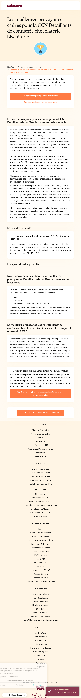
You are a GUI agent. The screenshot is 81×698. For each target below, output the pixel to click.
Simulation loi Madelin (40, 509)
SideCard (41, 437)
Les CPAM (40, 559)
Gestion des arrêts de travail (40, 501)
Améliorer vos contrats (40, 472)
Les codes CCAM (40, 562)
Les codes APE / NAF (40, 544)
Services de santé (40, 577)
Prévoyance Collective (40, 433)
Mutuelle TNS (40, 441)
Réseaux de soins (40, 574)
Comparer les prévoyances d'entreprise (40, 95)
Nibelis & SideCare (40, 605)
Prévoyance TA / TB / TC (40, 512)
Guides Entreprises (40, 536)
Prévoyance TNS (40, 445)
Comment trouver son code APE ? (55, 356)
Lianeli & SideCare (40, 612)
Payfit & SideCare (40, 598)
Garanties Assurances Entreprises (40, 581)
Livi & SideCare (40, 609)
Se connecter (40, 456)
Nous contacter (40, 636)
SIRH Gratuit (40, 494)
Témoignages (40, 644)
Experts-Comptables (41, 594)
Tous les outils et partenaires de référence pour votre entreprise (40, 394)
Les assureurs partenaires (40, 551)
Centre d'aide (40, 633)
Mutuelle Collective (40, 430)
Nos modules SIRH (40, 497)
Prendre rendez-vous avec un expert (40, 102)
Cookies (40, 659)
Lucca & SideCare (40, 601)
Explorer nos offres (40, 469)
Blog (40, 529)
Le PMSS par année (40, 555)
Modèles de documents (40, 532)
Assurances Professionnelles (40, 449)
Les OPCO (40, 566)
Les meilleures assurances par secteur (40, 505)
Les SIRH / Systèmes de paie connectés (40, 620)
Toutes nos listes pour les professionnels (40, 412)
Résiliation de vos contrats (40, 484)
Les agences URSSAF (40, 570)
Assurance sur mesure (40, 476)
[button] (14, 695)
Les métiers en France (40, 547)
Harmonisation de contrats (40, 480)
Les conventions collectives (40, 540)
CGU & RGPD (40, 655)
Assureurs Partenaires (40, 616)
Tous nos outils (40, 516)
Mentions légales (40, 651)
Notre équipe (40, 640)
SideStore (40, 452)
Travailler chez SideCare (40, 648)
